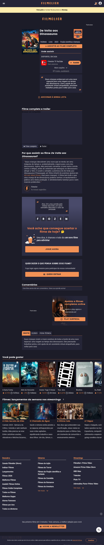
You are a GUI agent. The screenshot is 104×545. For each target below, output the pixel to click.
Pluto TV (77, 480)
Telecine (77, 475)
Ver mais (43, 491)
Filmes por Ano (8, 505)
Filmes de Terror (44, 467)
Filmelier (34, 187)
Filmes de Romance (46, 482)
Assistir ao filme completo (61, 46)
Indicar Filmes (8, 467)
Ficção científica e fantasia (70, 42)
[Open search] (99, 529)
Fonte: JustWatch (62, 71)
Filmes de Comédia (45, 478)
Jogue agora (52, 249)
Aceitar (91, 540)
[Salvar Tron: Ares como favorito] (72, 362)
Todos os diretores (9, 509)
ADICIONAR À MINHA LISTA (52, 97)
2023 (56, 42)
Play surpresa (69, 319)
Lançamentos (7, 472)
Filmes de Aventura (46, 487)
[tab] (30, 146)
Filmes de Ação (44, 463)
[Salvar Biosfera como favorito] (91, 362)
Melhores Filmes (9, 480)
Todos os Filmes (9, 492)
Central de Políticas (77, 540)
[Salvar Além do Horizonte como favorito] (35, 362)
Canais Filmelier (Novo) (11, 463)
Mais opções (60, 68)
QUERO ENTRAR (52, 274)
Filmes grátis (40, 10)
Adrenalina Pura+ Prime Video (86, 484)
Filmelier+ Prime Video (83, 463)
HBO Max (77, 471)
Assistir (74, 63)
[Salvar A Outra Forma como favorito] (17, 362)
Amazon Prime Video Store (85, 467)
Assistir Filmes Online (11, 484)
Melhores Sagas (8, 496)
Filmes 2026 (7, 476)
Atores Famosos (9, 501)
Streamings (78, 458)
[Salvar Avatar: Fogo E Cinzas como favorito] (54, 362)
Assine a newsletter (52, 526)
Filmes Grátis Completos (12, 488)
